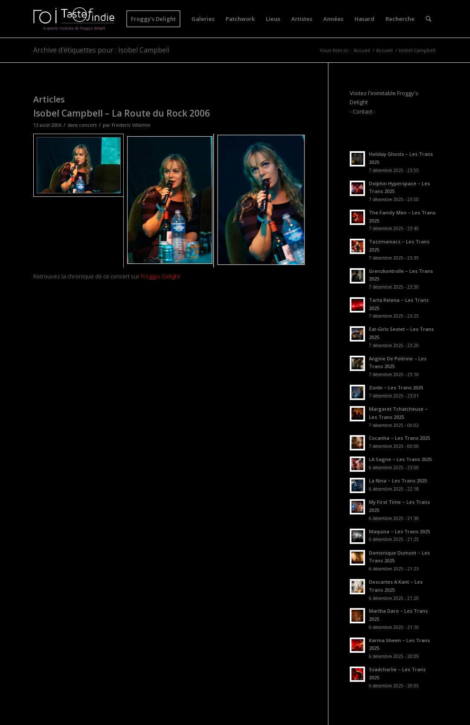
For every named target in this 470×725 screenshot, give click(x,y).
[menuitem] (153, 19)
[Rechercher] (428, 19)
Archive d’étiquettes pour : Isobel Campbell (101, 50)
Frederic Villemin (131, 125)
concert (88, 125)
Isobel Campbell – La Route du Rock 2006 (121, 113)
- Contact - (362, 111)
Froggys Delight (160, 276)
